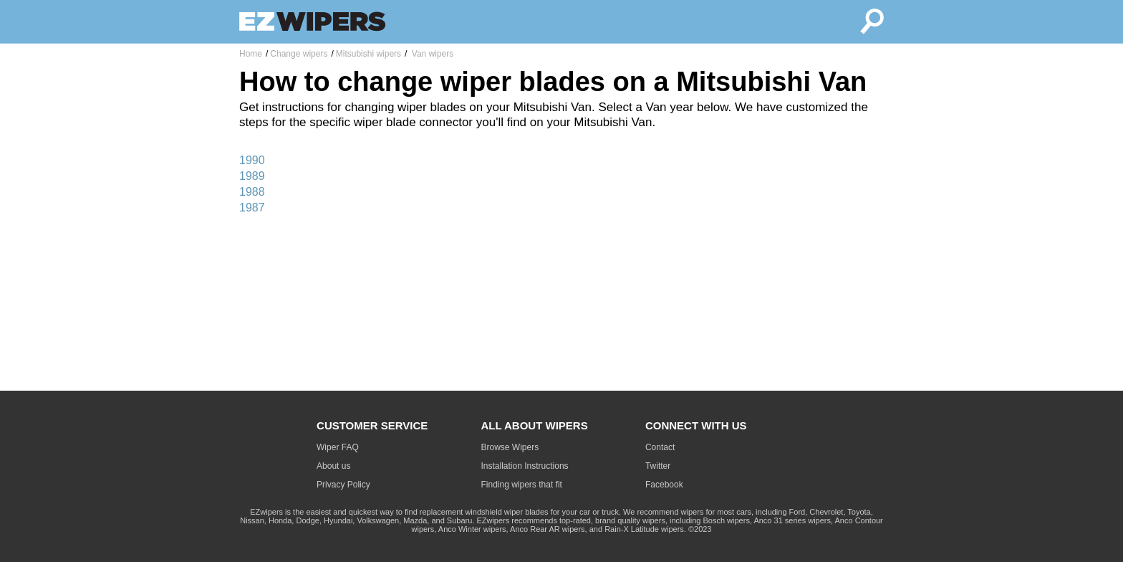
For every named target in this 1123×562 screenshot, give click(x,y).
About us (333, 466)
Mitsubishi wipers (368, 54)
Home (250, 54)
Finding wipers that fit (521, 485)
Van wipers (431, 54)
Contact (660, 447)
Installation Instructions (525, 466)
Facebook (664, 485)
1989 (252, 176)
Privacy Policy (343, 485)
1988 (252, 192)
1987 (252, 207)
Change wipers (298, 54)
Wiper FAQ (338, 447)
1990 (252, 160)
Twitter (657, 466)
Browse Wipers (510, 447)
